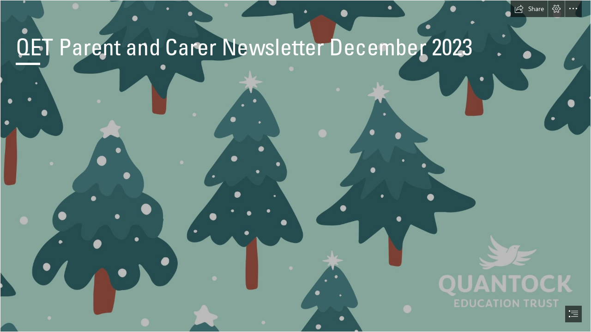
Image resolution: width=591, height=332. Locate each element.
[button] (529, 8)
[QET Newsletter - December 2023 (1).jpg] (295, 166)
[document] (295, 166)
